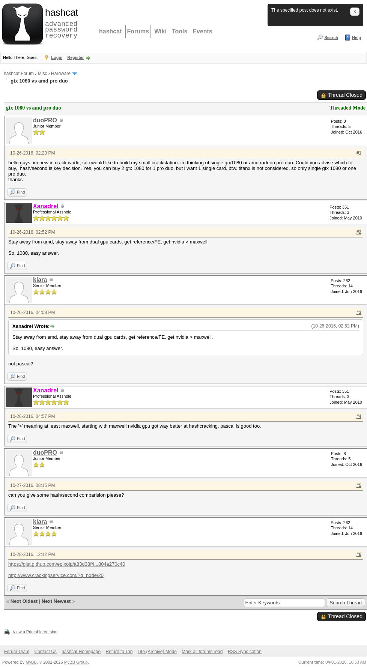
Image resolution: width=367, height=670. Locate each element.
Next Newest (56, 601)
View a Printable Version (35, 631)
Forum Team (16, 651)
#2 (358, 232)
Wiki (160, 31)
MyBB (31, 662)
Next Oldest (24, 601)
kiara (40, 279)
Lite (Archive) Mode (157, 651)
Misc (42, 73)
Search (331, 37)
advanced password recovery (60, 23)
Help (356, 37)
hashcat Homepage (81, 651)
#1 (358, 153)
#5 (358, 485)
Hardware (61, 73)
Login (56, 57)
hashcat (110, 31)
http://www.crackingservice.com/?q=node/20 (56, 575)
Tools (179, 31)
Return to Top (119, 651)
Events (202, 31)
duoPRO (45, 120)
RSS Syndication (245, 651)
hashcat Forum (19, 73)
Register (75, 57)
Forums (138, 31)
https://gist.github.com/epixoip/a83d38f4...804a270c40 (66, 564)
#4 (358, 416)
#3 (358, 312)
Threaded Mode (347, 108)
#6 (358, 554)
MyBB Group (76, 662)
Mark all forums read (202, 651)
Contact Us (45, 651)
